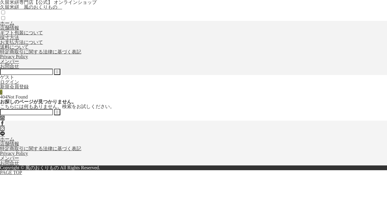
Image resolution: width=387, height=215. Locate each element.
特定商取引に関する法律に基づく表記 (40, 51)
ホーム (7, 23)
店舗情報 (9, 27)
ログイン (9, 82)
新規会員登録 (14, 86)
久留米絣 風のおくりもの (31, 7)
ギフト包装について (21, 32)
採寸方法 (9, 37)
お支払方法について (21, 42)
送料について (14, 47)
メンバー (9, 61)
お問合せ (9, 66)
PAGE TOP (11, 172)
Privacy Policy (14, 56)
